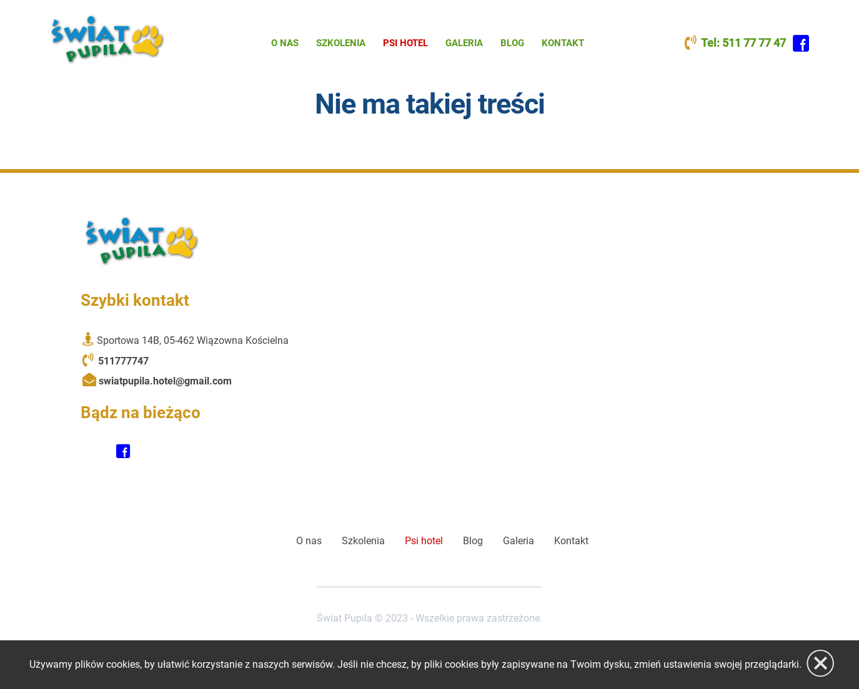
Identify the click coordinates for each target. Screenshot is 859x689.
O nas (285, 43)
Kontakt (563, 43)
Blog (512, 43)
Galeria (464, 43)
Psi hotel (405, 43)
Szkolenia (340, 43)
